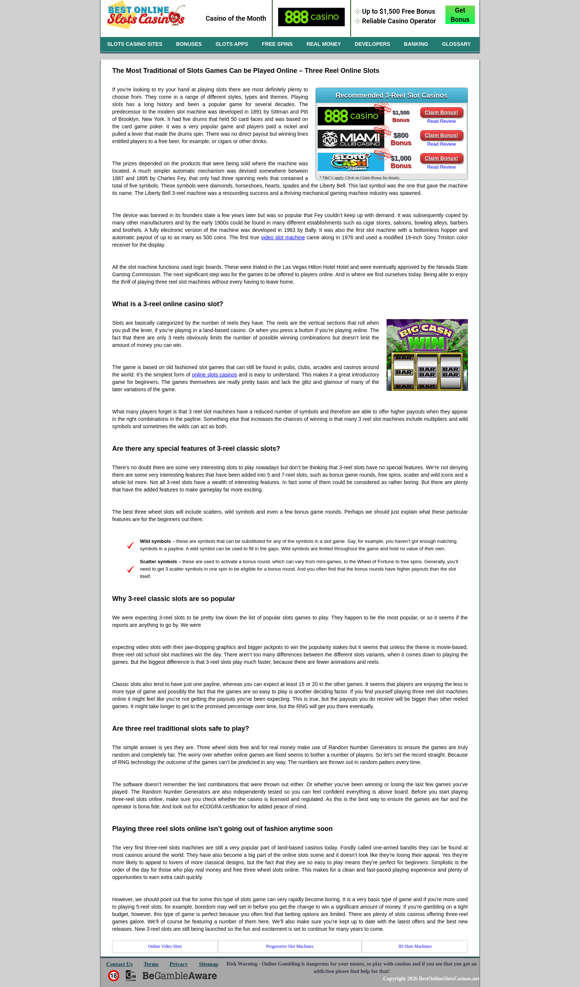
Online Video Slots (165, 946)
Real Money (324, 44)
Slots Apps (232, 44)
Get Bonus (460, 14)
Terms (151, 964)
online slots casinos (214, 375)
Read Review (441, 121)
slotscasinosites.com (146, 17)
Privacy (179, 964)
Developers (372, 44)
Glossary (456, 44)
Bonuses (189, 44)
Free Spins (277, 44)
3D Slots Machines (415, 946)
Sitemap (209, 964)
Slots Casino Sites (134, 44)
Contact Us (119, 964)
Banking (416, 44)
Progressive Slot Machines (290, 946)
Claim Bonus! (441, 112)
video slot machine (283, 237)
